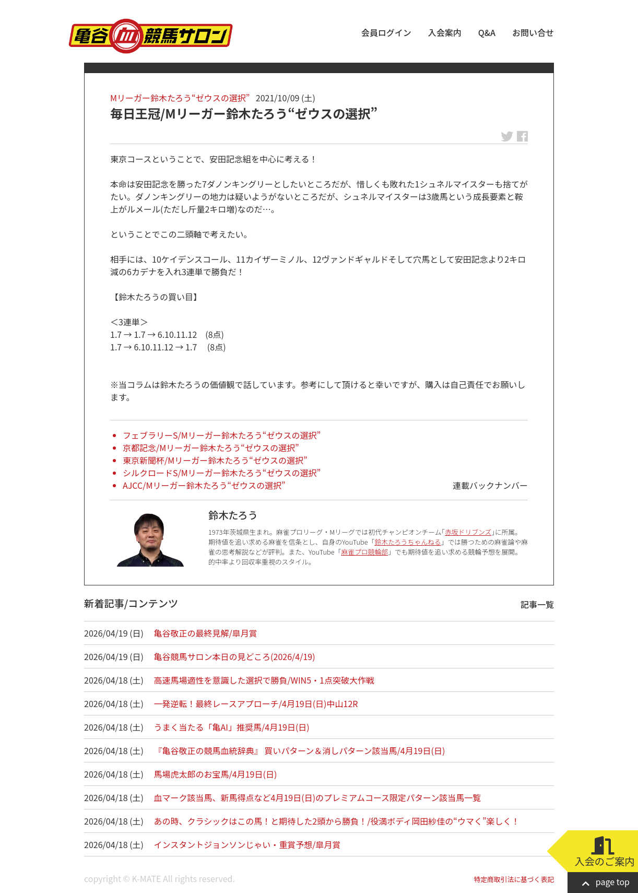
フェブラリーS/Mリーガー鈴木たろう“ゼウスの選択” (222, 435)
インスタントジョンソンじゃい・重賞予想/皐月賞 (247, 844)
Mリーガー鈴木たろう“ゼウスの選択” (180, 97)
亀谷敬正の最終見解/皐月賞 (205, 633)
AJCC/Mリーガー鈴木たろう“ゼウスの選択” (204, 485)
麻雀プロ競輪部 (364, 552)
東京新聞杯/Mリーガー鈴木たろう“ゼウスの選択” (215, 460)
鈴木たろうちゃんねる (407, 542)
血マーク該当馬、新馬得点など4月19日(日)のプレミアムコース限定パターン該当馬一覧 (317, 797)
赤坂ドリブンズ (468, 532)
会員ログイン (386, 32)
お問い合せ (533, 32)
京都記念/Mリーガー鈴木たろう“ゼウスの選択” (211, 447)
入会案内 (445, 32)
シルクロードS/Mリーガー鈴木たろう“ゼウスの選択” (222, 472)
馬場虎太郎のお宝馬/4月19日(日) (215, 774)
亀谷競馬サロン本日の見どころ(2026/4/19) (234, 656)
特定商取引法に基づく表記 (514, 879)
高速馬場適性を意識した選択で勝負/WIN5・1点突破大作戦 (264, 680)
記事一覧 (537, 604)
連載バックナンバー (490, 485)
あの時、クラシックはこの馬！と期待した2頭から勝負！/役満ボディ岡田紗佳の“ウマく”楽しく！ (337, 821)
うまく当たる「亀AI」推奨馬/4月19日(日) (232, 727)
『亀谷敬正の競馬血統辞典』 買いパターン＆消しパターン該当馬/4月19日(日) (299, 750)
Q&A (486, 32)
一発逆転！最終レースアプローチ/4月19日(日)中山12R (256, 703)
